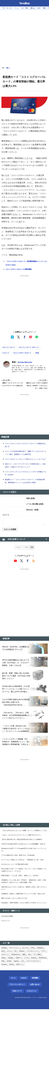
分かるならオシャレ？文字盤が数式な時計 (17, 904)
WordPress (41, 1017)
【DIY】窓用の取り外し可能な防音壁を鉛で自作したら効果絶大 (24, 868)
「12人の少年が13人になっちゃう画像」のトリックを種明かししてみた (24, 853)
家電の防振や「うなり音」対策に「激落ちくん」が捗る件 (23, 916)
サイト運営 (31, 1013)
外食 (3, 1021)
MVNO (13, 1025)
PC (28, 1006)
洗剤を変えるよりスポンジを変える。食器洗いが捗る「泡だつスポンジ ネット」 (23, 933)
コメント (5, 531)
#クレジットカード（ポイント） (15, 354)
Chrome (5, 1025)
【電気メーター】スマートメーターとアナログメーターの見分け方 (11, 393)
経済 (46, 8)
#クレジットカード (10, 348)
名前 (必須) (30, 515)
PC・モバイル (8, 8)
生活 (14, 1006)
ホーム (13, 1039)
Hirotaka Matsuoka (26, 370)
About (23, 1039)
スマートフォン (17, 1002)
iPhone (35, 1006)
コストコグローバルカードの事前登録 (21, 269)
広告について (17, 1052)
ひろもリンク (6, 974)
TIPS (38, 1002)
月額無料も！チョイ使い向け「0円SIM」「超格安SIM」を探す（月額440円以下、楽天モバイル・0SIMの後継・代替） (24, 924)
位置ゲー (14, 1017)
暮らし (38, 8)
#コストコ (37, 354)
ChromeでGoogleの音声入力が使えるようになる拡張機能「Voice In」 (23, 876)
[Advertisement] (24, 36)
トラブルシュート (9, 1010)
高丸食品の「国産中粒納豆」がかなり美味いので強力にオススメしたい (23, 954)
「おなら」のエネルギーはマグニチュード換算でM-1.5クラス (24, 861)
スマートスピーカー (38, 1021)
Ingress (18, 1021)
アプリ (21, 1010)
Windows (5, 1006)
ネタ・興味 (29, 8)
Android (5, 1002)
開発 (16, 1013)
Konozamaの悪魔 (8, 969)
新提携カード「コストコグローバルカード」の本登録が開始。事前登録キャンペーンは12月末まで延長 (25, 496)
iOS (22, 1013)
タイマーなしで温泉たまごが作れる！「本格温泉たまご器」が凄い (23, 897)
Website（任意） (33, 526)
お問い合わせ (34, 1045)
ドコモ (23, 1017)
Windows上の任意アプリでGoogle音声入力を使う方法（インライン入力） (24, 884)
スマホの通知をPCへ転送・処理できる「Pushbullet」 (22, 891)
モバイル (29, 1002)
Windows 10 (7, 1013)
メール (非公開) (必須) (34, 520)
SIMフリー (23, 1025)
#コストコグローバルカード (14, 360)
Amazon (31, 1017)
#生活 (31, 360)
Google (5, 1017)
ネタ (26, 1021)
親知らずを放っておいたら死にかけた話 (16, 948)
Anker (41, 1013)
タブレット (31, 1010)
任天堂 (10, 1021)
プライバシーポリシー (17, 1045)
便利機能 (35, 1039)
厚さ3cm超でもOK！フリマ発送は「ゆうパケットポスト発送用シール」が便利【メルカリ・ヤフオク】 (24, 910)
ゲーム (19, 8)
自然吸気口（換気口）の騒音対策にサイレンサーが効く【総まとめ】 (23, 941)
